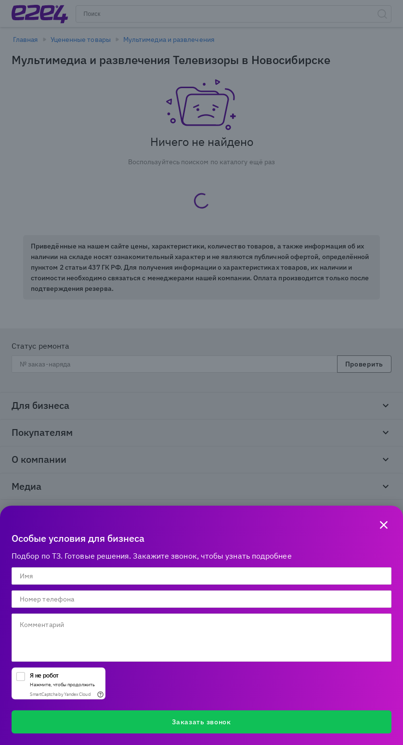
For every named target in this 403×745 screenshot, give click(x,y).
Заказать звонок (201, 722)
